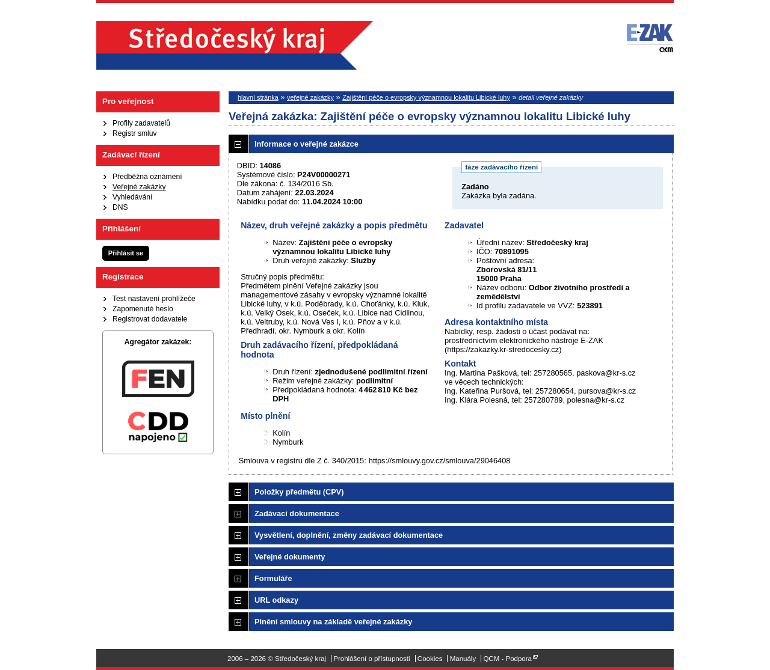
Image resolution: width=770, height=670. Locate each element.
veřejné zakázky (310, 97)
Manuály (463, 658)
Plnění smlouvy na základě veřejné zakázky (333, 621)
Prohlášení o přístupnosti (371, 658)
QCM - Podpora (507, 658)
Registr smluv (134, 133)
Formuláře (273, 578)
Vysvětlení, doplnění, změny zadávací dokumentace (348, 535)
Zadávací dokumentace (296, 513)
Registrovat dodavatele (149, 319)
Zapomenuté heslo (142, 309)
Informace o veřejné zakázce (306, 143)
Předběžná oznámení (147, 176)
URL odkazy (276, 600)
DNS (120, 207)
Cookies (430, 658)
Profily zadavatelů (141, 123)
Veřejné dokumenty (289, 556)
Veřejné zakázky (139, 187)
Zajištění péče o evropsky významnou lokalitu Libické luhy (426, 97)
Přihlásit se (125, 253)
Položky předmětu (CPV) (299, 491)
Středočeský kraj (234, 45)
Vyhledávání (132, 197)
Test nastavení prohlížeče (154, 298)
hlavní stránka (258, 97)
